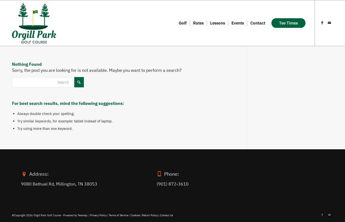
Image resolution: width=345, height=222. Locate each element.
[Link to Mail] (329, 22)
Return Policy (150, 215)
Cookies (135, 215)
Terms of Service (118, 215)
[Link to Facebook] (322, 22)
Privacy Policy (98, 215)
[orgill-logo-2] (34, 23)
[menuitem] (183, 23)
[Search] (48, 82)
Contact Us (166, 215)
